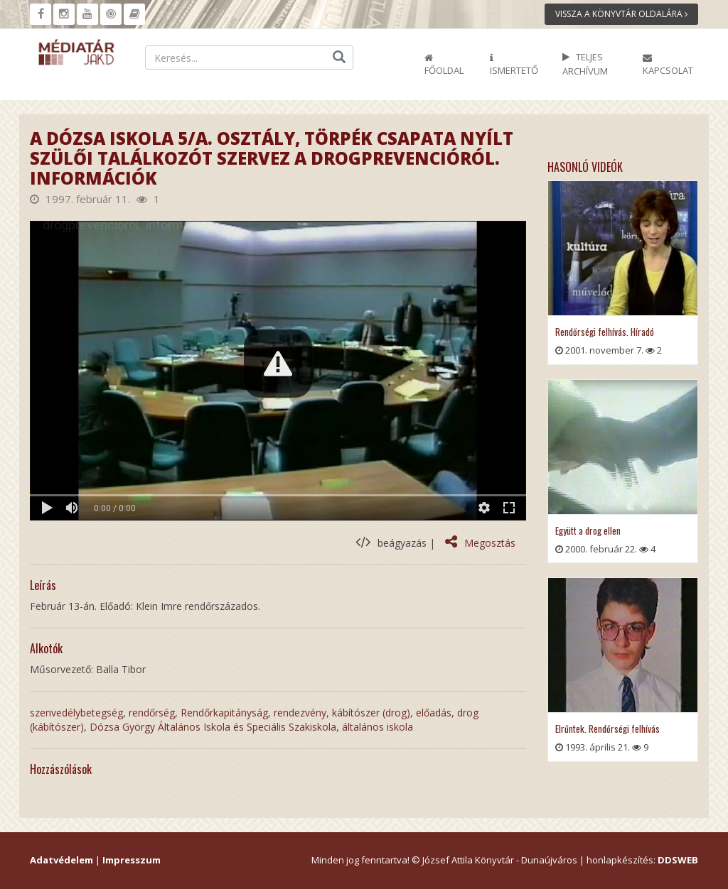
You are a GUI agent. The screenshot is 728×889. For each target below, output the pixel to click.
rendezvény (300, 712)
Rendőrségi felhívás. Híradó (604, 331)
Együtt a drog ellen (588, 530)
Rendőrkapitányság (224, 712)
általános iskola (377, 726)
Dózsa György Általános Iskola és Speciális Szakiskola (213, 726)
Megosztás (480, 543)
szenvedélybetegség (76, 712)
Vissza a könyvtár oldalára (621, 14)
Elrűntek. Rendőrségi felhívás (607, 728)
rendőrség (152, 712)
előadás (433, 712)
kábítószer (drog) (371, 712)
